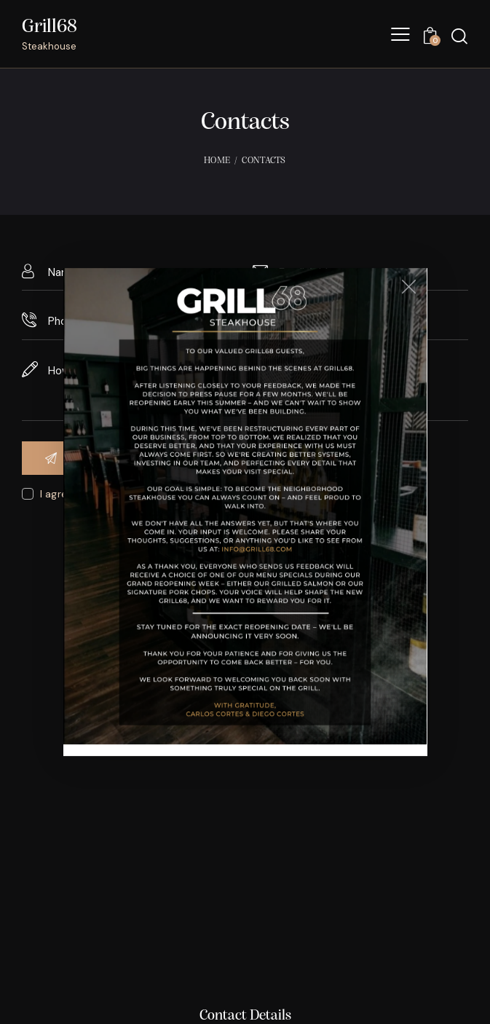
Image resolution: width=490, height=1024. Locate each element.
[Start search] (459, 36)
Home (217, 160)
